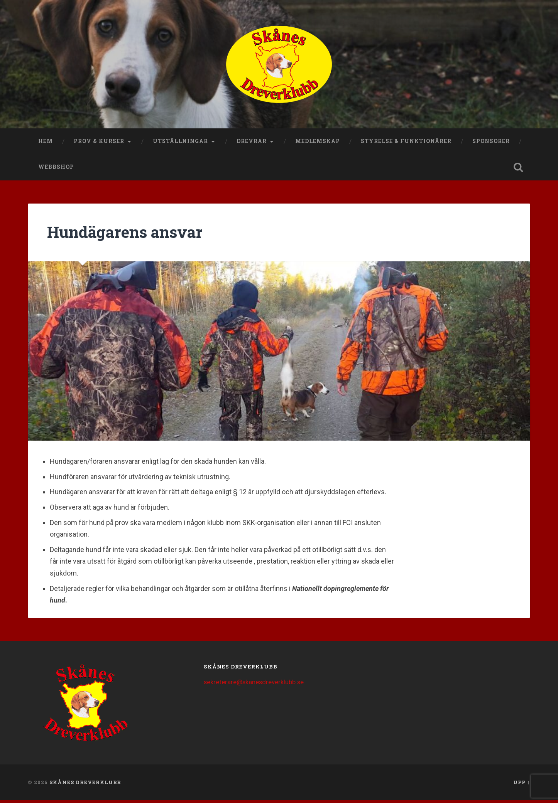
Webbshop (56, 170)
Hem (45, 143)
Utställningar (180, 143)
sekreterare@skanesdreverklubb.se (254, 685)
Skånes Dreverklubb (85, 785)
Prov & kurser (99, 143)
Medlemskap (317, 143)
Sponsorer (491, 143)
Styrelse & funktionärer (406, 143)
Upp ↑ (521, 785)
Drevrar (252, 143)
